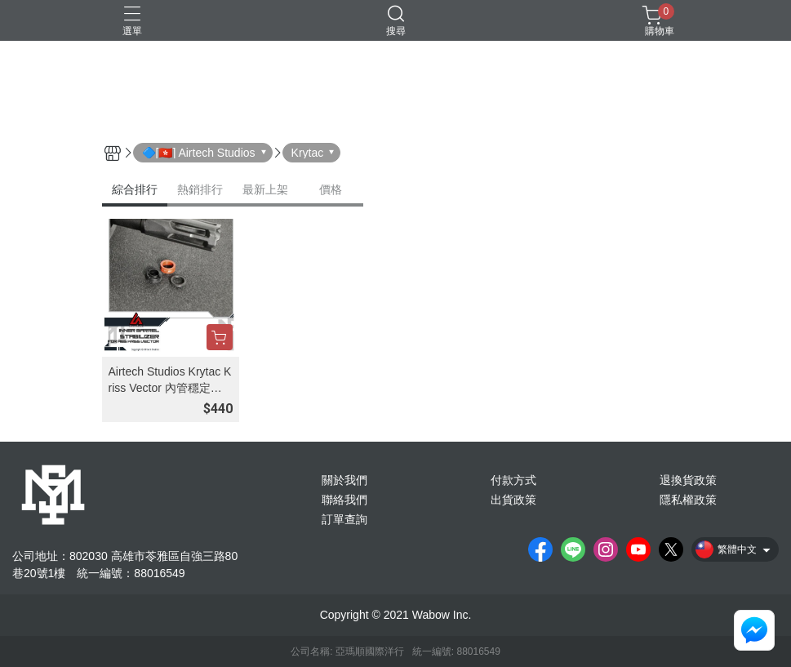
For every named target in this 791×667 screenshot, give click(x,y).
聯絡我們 (344, 499)
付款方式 (513, 480)
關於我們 (344, 480)
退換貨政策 (688, 480)
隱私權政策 (688, 499)
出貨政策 (513, 499)
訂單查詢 (344, 519)
